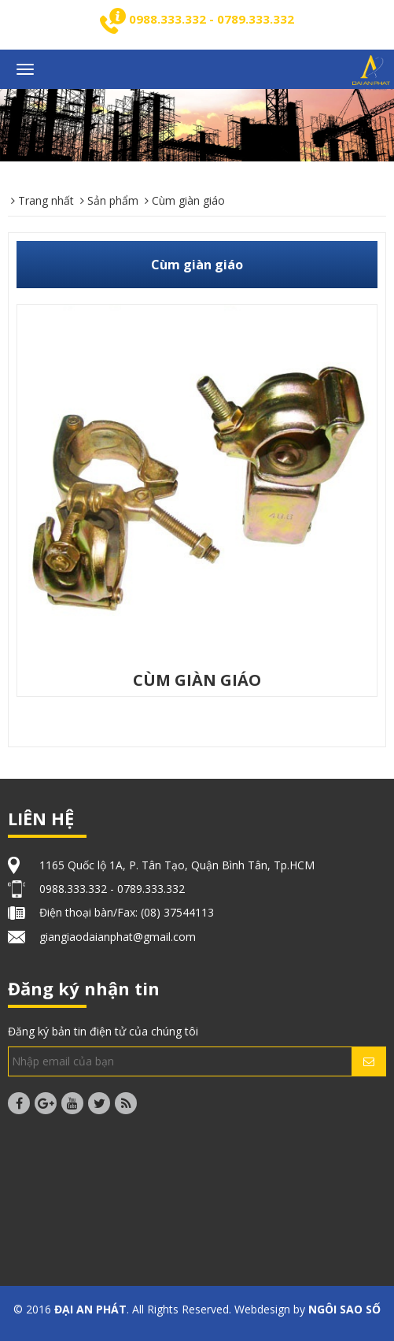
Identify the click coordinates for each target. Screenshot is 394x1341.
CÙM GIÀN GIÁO (197, 680)
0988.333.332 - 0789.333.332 (211, 19)
